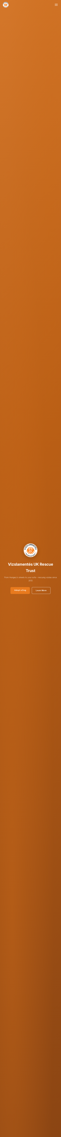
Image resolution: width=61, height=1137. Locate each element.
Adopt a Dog (20, 590)
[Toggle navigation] (56, 4)
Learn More (41, 590)
